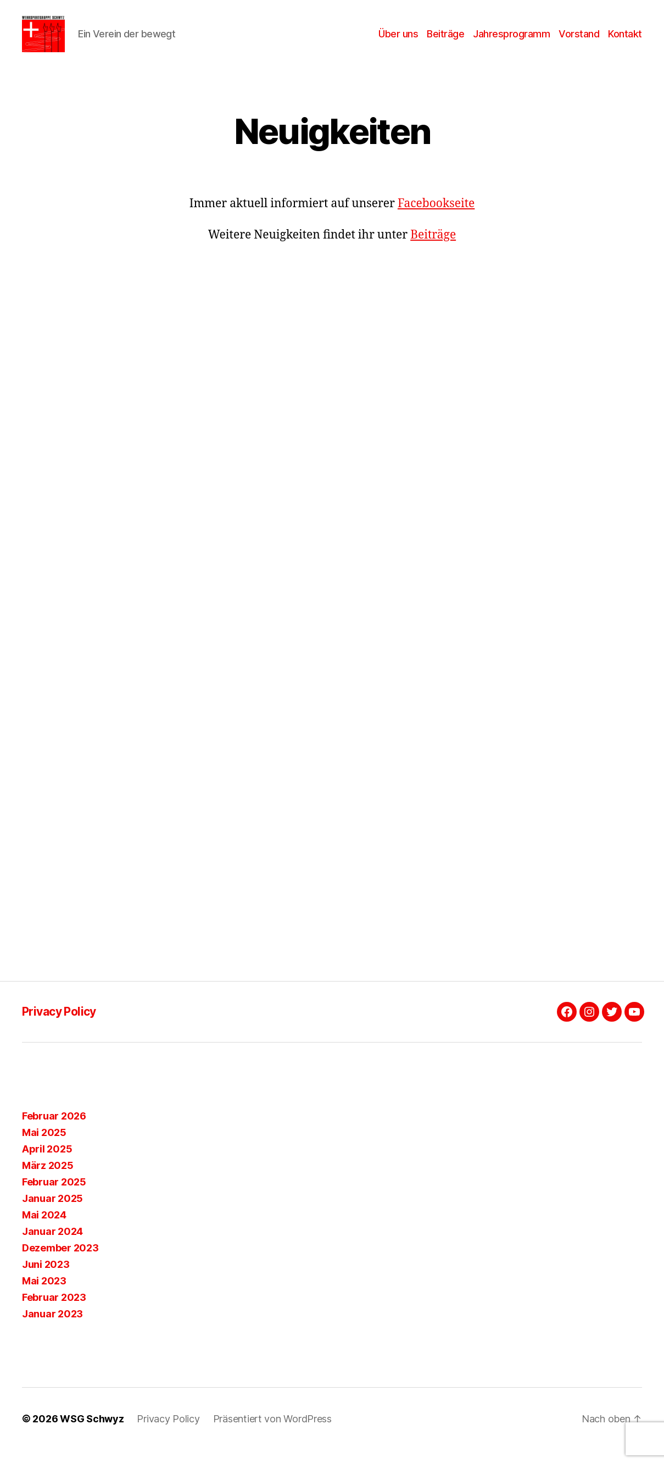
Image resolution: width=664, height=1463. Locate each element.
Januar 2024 (52, 1244)
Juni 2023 (46, 1277)
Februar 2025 (54, 1195)
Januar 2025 (52, 1211)
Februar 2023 (54, 1310)
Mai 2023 (44, 1294)
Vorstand (579, 40)
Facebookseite (436, 216)
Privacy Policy (59, 1024)
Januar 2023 (52, 1327)
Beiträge (445, 40)
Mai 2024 (44, 1228)
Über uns (398, 40)
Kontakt (625, 40)
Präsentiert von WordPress (272, 1432)
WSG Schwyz (92, 1432)
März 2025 (48, 1178)
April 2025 (47, 1162)
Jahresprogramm (511, 40)
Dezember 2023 (60, 1261)
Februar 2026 (54, 1129)
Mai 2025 (44, 1145)
